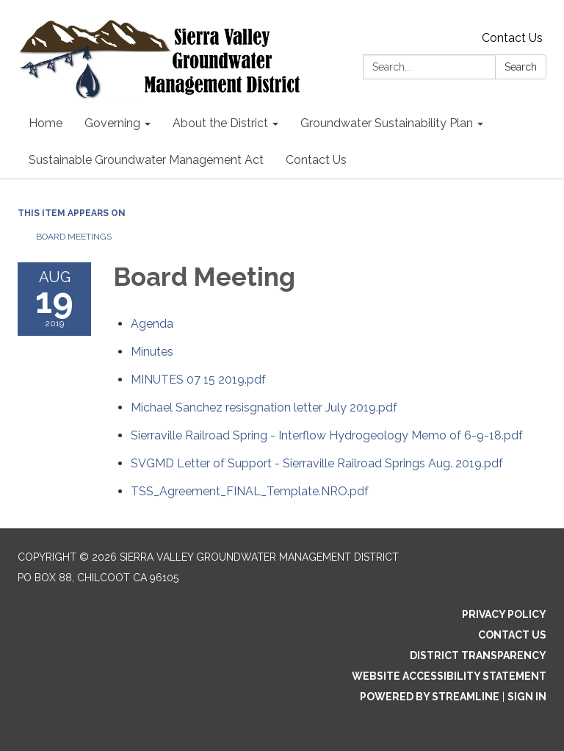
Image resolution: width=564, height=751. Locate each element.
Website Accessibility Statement (449, 676)
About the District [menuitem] (220, 123)
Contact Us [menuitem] (316, 160)
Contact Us (512, 38)
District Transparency (478, 655)
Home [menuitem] (45, 123)
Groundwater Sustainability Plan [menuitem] (386, 123)
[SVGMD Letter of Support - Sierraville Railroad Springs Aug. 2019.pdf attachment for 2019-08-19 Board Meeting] (317, 463)
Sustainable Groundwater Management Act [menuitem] (146, 160)
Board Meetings (74, 236)
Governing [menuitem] (112, 123)
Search (521, 67)
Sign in (526, 697)
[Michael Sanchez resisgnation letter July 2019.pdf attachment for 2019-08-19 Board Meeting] (264, 407)
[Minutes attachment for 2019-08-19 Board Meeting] (152, 352)
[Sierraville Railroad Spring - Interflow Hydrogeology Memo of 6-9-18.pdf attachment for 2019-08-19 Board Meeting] (327, 435)
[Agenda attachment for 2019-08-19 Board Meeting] (152, 324)
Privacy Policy (504, 614)
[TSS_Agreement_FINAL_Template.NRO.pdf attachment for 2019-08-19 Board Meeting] (250, 491)
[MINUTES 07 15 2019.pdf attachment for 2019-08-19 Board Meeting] (198, 380)
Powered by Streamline (429, 697)
